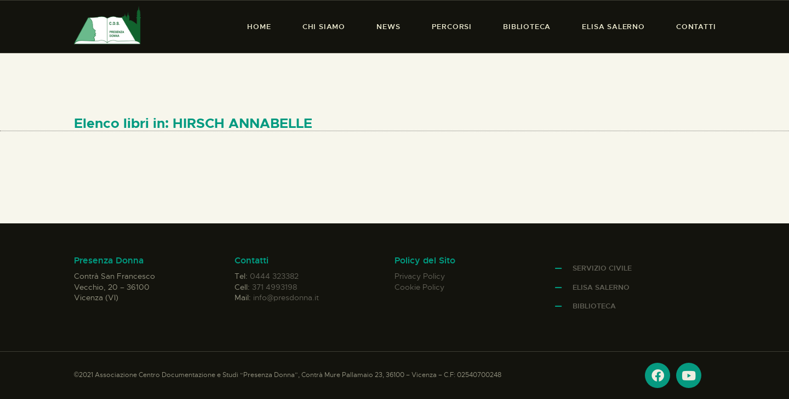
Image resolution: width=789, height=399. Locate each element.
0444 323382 (274, 276)
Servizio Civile (602, 268)
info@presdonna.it (286, 297)
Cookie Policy (419, 287)
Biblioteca (594, 306)
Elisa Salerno (601, 287)
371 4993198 (274, 287)
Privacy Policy (420, 276)
